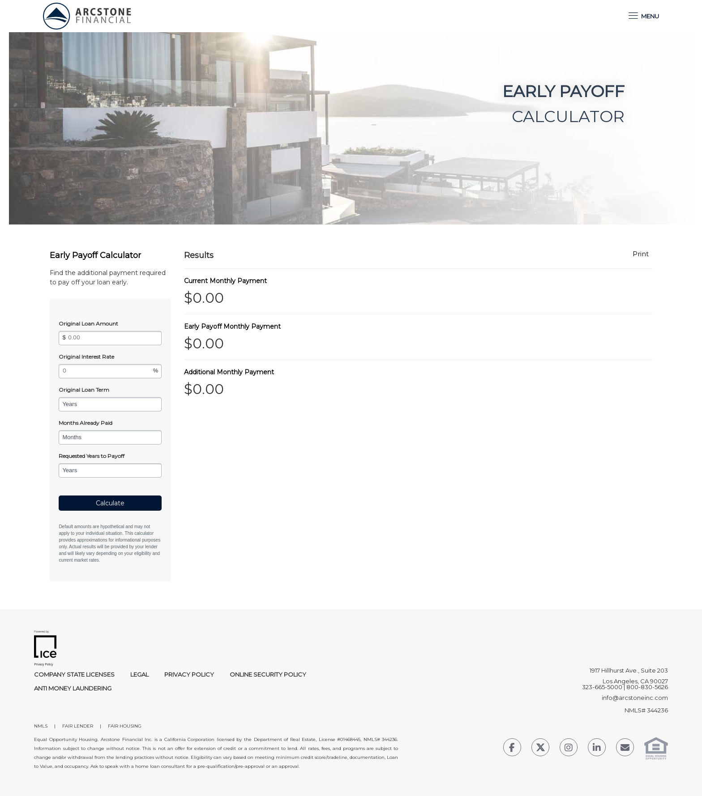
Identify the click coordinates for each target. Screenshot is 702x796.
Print (641, 254)
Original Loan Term (84, 389)
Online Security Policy (268, 674)
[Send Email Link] (625, 748)
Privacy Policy (189, 674)
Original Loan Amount (88, 323)
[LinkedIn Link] (597, 748)
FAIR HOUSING (124, 726)
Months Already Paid (85, 422)
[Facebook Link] (512, 748)
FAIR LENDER (77, 726)
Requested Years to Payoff (91, 456)
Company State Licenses (74, 674)
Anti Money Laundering (72, 688)
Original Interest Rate (86, 356)
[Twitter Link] (540, 748)
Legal (139, 674)
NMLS (40, 726)
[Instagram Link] (569, 748)
